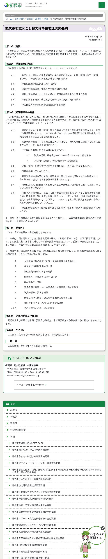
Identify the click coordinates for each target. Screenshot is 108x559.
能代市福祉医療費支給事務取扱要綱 (29, 545)
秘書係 (13, 410)
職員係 (13, 423)
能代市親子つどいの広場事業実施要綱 (30, 450)
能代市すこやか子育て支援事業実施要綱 (31, 479)
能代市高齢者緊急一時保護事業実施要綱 (31, 532)
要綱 (13, 404)
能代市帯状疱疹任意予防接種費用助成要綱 (32, 499)
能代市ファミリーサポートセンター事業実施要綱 (36, 463)
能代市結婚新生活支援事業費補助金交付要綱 (34, 512)
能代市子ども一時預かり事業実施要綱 (30, 456)
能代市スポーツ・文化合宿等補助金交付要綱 (34, 518)
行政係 (13, 417)
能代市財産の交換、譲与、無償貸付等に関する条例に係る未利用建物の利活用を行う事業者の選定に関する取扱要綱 (56, 470)
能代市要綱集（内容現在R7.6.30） (29, 443)
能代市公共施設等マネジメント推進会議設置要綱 (36, 492)
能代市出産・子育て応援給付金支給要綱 (31, 505)
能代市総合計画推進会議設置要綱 (28, 485)
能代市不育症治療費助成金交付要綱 (29, 551)
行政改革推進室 (18, 430)
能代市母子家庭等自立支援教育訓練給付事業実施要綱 (38, 538)
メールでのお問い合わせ (30, 384)
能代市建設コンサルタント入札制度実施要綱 (34, 525)
